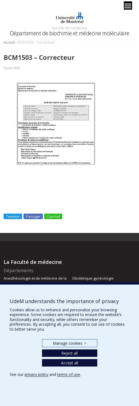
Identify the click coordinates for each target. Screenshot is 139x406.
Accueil (9, 42)
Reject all (69, 353)
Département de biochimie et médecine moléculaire (69, 33)
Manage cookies (69, 343)
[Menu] (128, 5)
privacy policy (36, 374)
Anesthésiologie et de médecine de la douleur (35, 281)
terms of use (68, 374)
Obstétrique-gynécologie (93, 278)
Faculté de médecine (69, 28)
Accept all (69, 362)
